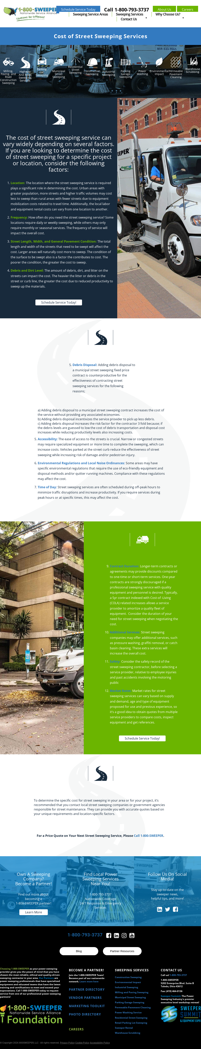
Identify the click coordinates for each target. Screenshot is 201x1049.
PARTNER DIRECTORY (87, 989)
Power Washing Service (128, 1012)
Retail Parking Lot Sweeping (131, 1022)
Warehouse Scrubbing (127, 1032)
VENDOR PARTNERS (85, 998)
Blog (79, 951)
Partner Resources (122, 951)
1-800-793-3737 (85, 935)
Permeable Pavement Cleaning (133, 1007)
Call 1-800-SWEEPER (148, 836)
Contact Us (129, 19)
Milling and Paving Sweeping (131, 992)
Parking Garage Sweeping (129, 1002)
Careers (76, 1029)
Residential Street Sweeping (131, 1017)
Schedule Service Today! (58, 302)
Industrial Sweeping (126, 987)
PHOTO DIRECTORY (85, 1014)
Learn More (33, 912)
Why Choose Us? (170, 14)
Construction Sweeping (128, 977)
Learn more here (89, 981)
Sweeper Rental (124, 1027)
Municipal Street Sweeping (130, 997)
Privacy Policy (67, 1042)
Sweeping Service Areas (90, 14)
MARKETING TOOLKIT (87, 1006)
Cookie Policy (82, 1042)
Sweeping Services (132, 14)
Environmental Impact (128, 982)
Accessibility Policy (100, 1042)
